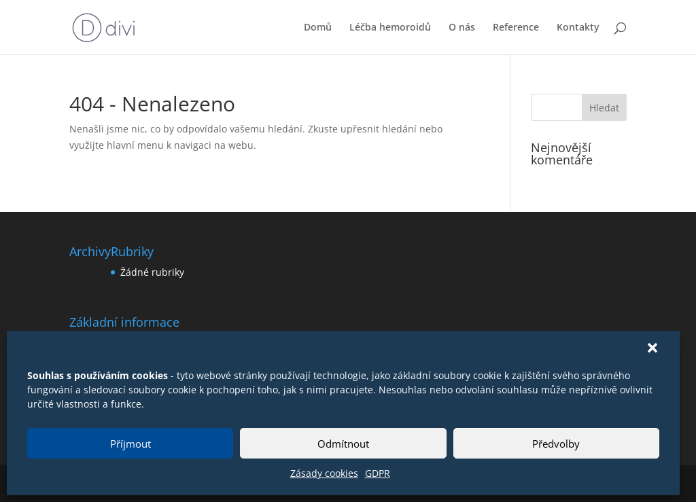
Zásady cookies (324, 473)
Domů (318, 27)
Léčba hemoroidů (390, 27)
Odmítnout (343, 443)
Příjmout (130, 443)
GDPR (377, 473)
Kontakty (578, 27)
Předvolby (556, 443)
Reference (516, 27)
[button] (652, 348)
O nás (462, 27)
